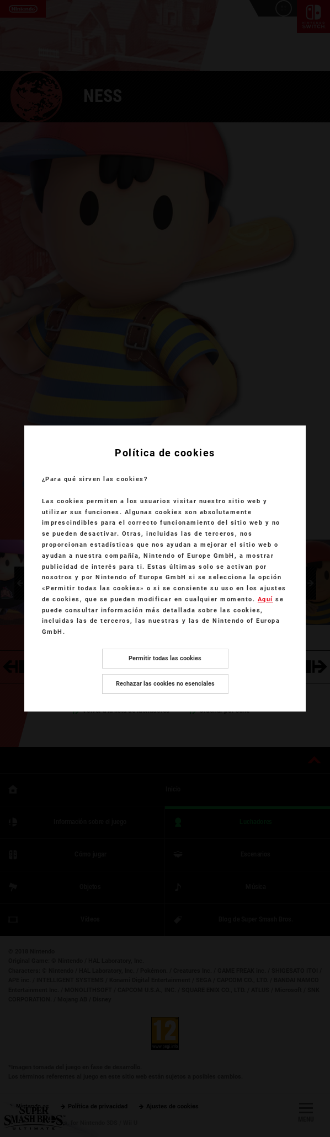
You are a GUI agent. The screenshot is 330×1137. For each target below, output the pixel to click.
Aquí (265, 599)
